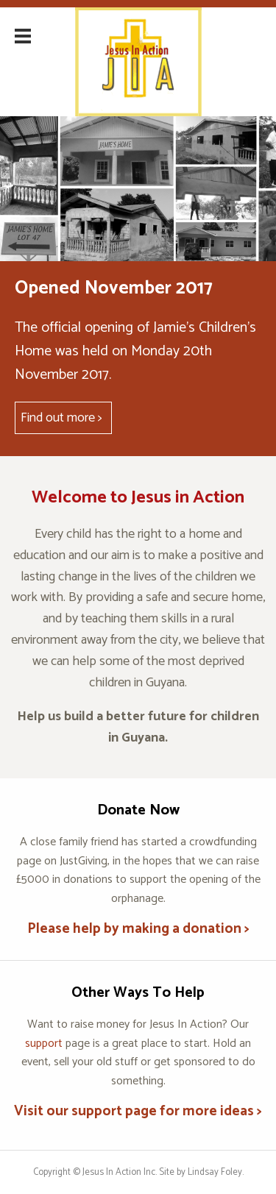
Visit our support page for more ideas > (138, 1111)
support (44, 1043)
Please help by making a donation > (138, 928)
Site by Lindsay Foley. (201, 1172)
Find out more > (61, 418)
